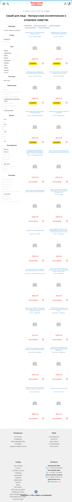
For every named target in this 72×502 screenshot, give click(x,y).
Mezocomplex (7, 198)
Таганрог (18, 487)
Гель (5, 65)
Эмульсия (7, 60)
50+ (4, 139)
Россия (6, 41)
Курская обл (18, 499)
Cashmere (6, 194)
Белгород (18, 466)
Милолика (6, 156)
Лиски (18, 482)
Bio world (6, 164)
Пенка (6, 67)
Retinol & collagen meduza (11, 191)
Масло (6, 58)
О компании (54, 444)
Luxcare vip (6, 186)
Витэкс (5, 149)
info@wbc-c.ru (54, 481)
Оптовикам (54, 437)
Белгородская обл (18, 494)
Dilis (4, 161)
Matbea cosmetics (8, 166)
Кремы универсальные (11, 96)
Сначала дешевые (44, 27)
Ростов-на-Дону (18, 489)
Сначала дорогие (30, 27)
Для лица (6, 80)
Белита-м (6, 154)
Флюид (6, 62)
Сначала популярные (40, 25)
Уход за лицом (8, 110)
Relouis (5, 171)
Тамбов (18, 473)
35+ (4, 129)
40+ (4, 134)
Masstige (5, 159)
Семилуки (18, 480)
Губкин (18, 477)
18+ (4, 141)
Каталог (18, 437)
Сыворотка (7, 53)
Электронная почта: (54, 479)
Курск (18, 468)
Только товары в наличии (11, 30)
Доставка (54, 441)
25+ (4, 124)
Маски (6, 89)
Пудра (6, 72)
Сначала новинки (54, 25)
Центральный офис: (54, 465)
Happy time (6, 184)
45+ (4, 119)
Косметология (7, 181)
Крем (5, 55)
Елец (18, 485)
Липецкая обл (18, 492)
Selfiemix (5, 189)
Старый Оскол (18, 470)
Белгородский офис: (54, 470)
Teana (5, 169)
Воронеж (18, 475)
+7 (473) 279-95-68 (54, 468)
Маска (6, 50)
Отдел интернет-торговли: (54, 474)
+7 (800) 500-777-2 (54, 477)
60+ (4, 122)
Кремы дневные (9, 103)
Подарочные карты (18, 446)
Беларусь (7, 39)
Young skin (6, 196)
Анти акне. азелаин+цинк (11, 201)
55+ (4, 136)
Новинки (18, 439)
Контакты (54, 446)
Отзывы (18, 444)
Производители (18, 441)
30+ (4, 131)
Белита (5, 152)
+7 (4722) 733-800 (54, 472)
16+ (4, 126)
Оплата (54, 439)
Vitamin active (7, 179)
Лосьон (6, 70)
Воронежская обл (18, 497)
